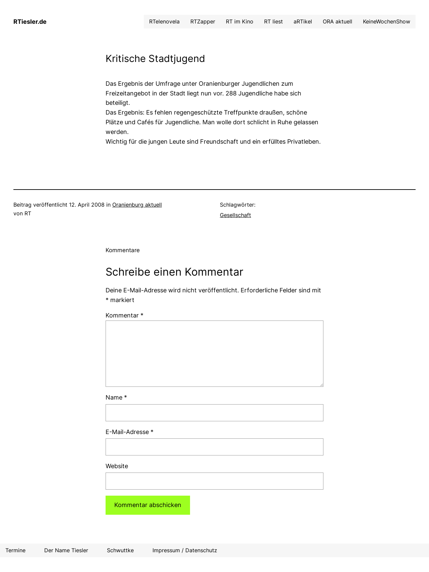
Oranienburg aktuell (137, 204)
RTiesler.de (30, 21)
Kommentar (124, 315)
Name (116, 397)
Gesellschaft (235, 215)
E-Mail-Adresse (130, 431)
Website (117, 466)
